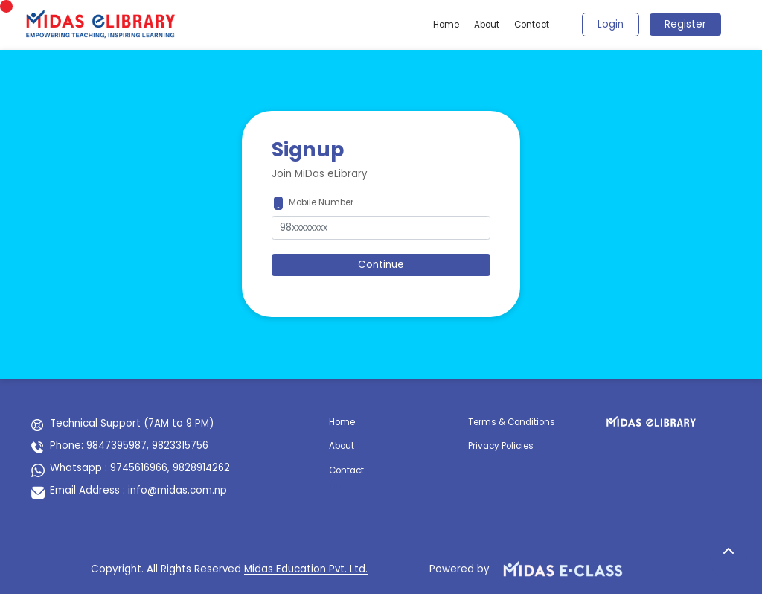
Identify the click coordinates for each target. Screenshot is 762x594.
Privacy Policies (501, 446)
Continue (381, 265)
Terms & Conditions (511, 422)
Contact (531, 25)
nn (335, 484)
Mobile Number (321, 202)
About (486, 25)
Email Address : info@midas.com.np (138, 490)
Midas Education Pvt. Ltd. (306, 569)
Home (446, 25)
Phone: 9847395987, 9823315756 (129, 445)
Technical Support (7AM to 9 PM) (132, 423)
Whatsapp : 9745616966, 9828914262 (140, 468)
